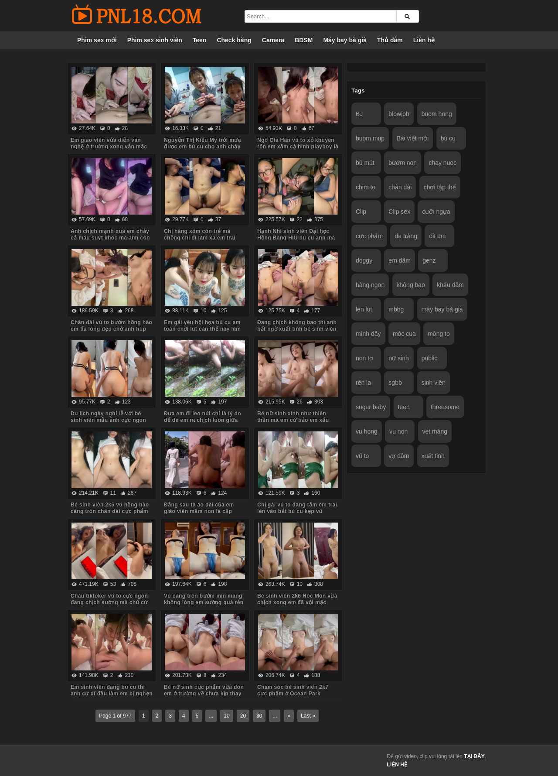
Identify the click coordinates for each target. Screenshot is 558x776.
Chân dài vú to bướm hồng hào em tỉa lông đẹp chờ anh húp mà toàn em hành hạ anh (111, 328)
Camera (273, 40)
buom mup (370, 138)
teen (404, 406)
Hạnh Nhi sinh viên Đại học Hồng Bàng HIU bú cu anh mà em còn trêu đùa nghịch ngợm (296, 237)
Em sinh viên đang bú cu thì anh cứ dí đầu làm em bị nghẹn (112, 690)
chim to (365, 187)
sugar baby (371, 406)
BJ (359, 113)
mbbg (396, 309)
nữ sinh (398, 358)
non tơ (364, 358)
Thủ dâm (390, 40)
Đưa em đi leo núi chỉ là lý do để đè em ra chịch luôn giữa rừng (202, 420)
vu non (398, 431)
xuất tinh (433, 455)
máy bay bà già (442, 309)
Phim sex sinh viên (154, 40)
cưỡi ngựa (436, 211)
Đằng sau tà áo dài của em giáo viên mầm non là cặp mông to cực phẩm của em (199, 511)
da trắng (406, 235)
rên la (363, 382)
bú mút (365, 162)
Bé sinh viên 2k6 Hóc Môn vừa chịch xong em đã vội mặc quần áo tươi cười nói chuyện (297, 602)
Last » (308, 716)
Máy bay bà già (345, 40)
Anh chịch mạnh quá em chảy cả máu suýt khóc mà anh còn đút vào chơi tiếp (110, 237)
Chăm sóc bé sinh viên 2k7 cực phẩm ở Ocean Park (292, 690)
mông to (439, 333)
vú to (362, 455)
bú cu (448, 138)
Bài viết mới (413, 138)
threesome (445, 406)
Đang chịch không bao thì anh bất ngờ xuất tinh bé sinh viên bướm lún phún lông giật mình (297, 328)
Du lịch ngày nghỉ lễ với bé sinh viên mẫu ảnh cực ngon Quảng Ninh (108, 420)
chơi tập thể (440, 187)
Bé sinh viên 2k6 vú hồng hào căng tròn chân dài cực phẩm (110, 508)
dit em (437, 235)
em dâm (399, 260)
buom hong (437, 113)
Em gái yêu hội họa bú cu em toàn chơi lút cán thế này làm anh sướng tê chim (202, 328)
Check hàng (234, 40)
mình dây (368, 333)
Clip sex (399, 211)
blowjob (398, 113)
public (430, 358)
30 (259, 716)
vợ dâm (398, 455)
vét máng (435, 431)
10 (226, 716)
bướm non (402, 162)
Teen (200, 40)
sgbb (394, 382)
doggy (364, 260)
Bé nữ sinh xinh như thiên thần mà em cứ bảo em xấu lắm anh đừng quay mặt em (293, 420)
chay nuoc (442, 162)
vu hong (367, 431)
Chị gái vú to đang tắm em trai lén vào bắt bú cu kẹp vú (297, 508)
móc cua (404, 333)
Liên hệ (424, 40)
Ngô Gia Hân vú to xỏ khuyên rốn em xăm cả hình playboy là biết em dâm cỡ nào (297, 146)
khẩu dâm (450, 284)
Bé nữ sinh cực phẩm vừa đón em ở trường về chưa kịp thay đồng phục (204, 693)
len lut (364, 309)
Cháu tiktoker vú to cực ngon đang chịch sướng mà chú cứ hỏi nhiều (109, 602)
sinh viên (434, 382)
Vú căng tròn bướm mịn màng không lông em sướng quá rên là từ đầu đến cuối (203, 602)
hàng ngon (370, 284)
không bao (411, 284)
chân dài (400, 187)
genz (429, 260)
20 (243, 716)
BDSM (304, 40)
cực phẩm (369, 235)
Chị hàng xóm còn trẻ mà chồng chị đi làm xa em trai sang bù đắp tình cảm (199, 237)
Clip (361, 211)
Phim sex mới (97, 40)
